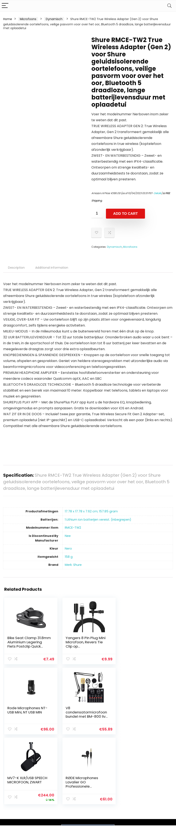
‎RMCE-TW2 (73, 527)
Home (7, 19)
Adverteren (128, 800)
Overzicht (127, 788)
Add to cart (125, 214)
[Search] (169, 5)
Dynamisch (54, 19)
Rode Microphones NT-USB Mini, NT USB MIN (142, 640)
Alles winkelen (130, 776)
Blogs (123, 782)
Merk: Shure (73, 565)
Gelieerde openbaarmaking (160, 788)
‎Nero (68, 548)
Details (157, 193)
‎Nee (68, 536)
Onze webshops (131, 794)
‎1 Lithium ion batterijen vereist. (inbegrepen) (98, 519)
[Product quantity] (97, 213)
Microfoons (28, 19)
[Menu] (5, 5)
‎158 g (69, 557)
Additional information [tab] (51, 267)
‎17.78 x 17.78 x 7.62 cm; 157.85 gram (91, 511)
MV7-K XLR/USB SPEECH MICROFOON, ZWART (85, 710)
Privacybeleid (157, 770)
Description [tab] (16, 267)
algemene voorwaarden (157, 778)
